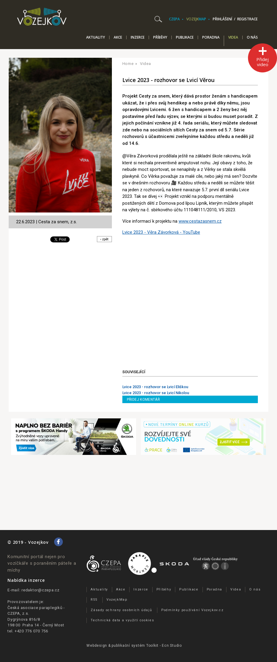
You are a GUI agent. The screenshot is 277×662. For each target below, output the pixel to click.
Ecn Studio (172, 645)
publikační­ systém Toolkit (135, 645)
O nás (252, 37)
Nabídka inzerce (26, 580)
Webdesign (96, 645)
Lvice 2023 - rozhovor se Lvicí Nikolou (155, 393)
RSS (94, 600)
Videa (233, 38)
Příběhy (160, 37)
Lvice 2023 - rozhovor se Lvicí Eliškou (155, 387)
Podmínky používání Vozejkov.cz (192, 610)
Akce (118, 37)
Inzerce (137, 37)
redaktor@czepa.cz (41, 590)
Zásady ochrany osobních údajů (121, 610)
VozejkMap (116, 600)
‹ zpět (104, 239)
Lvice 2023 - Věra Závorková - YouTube (161, 232)
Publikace (185, 37)
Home (128, 63)
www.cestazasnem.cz (200, 221)
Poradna (211, 37)
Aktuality (95, 37)
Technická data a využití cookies (122, 620)
